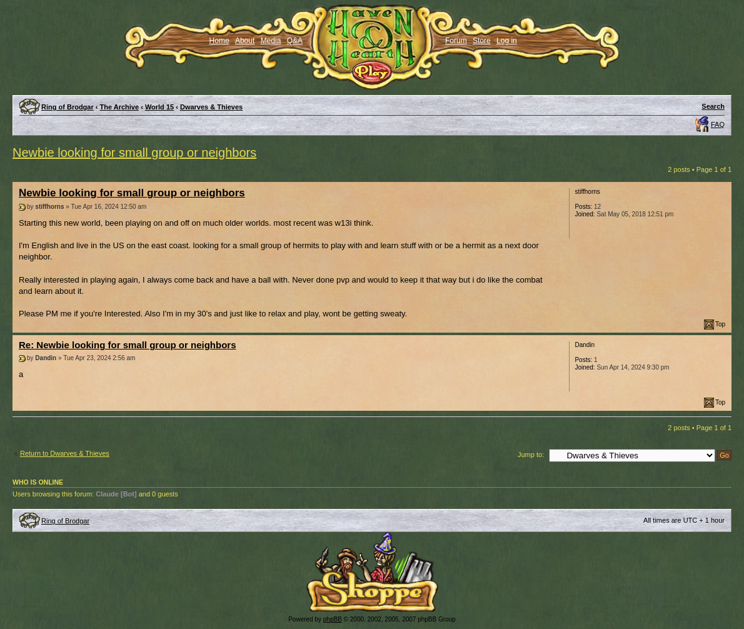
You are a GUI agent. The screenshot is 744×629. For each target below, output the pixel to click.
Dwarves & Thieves (211, 107)
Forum (456, 40)
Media (271, 40)
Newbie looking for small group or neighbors (134, 152)
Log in (506, 40)
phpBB (332, 619)
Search (713, 106)
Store (482, 40)
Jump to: (531, 454)
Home (219, 40)
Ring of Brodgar (67, 107)
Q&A (295, 40)
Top (720, 324)
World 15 (159, 107)
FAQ (718, 124)
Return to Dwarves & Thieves (64, 453)
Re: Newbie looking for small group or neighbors (127, 345)
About (244, 40)
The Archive (119, 107)
